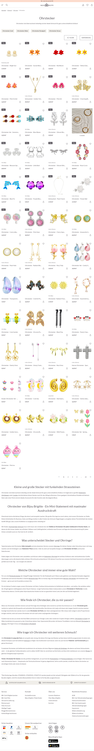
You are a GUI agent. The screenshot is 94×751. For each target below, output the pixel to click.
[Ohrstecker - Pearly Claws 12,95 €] (82, 323)
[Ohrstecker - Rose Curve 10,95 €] (82, 156)
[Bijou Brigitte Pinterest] (50, 731)
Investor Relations (54, 695)
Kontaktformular (30, 695)
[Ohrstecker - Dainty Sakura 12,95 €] (82, 389)
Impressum (75, 708)
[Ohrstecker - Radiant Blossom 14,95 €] (35, 256)
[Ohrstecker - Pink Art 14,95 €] (58, 90)
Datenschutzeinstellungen (80, 716)
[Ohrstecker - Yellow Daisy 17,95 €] (82, 56)
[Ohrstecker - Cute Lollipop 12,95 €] (11, 223)
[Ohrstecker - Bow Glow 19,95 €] (58, 356)
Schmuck (27, 640)
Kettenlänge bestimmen (9, 713)
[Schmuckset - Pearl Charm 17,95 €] (58, 190)
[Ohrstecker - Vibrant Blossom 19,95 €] (58, 123)
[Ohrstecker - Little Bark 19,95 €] (35, 156)
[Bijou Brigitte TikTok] (50, 727)
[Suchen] (6, 5)
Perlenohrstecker (14, 576)
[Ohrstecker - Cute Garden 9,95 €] (11, 323)
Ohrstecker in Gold (81, 618)
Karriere (51, 703)
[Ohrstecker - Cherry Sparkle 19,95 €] (58, 223)
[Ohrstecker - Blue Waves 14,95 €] (35, 123)
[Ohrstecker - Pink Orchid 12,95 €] (11, 90)
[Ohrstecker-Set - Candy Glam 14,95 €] (82, 256)
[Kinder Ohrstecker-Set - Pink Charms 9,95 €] (11, 389)
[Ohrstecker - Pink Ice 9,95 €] (11, 456)
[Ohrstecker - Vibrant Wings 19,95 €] (58, 156)
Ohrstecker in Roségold (28, 624)
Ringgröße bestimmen (8, 711)
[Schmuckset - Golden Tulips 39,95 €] (35, 90)
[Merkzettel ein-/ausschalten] (20, 44)
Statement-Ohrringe (50, 556)
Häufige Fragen (6, 708)
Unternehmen (52, 700)
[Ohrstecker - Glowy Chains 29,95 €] (35, 356)
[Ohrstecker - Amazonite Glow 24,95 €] (82, 223)
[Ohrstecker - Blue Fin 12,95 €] (11, 190)
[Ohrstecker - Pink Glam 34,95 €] (35, 223)
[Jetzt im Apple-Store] (53, 741)
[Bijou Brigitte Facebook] (62, 727)
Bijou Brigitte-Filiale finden (33, 698)
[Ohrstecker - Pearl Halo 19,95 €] (11, 256)
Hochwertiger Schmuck (16, 527)
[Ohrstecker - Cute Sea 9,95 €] (35, 389)
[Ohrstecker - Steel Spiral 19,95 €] (58, 389)
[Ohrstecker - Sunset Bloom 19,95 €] (35, 56)
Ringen (88, 651)
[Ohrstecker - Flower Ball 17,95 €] (82, 190)
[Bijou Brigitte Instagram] (56, 727)
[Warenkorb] (92, 5)
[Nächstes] (90, 477)
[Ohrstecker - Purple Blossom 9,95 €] (35, 190)
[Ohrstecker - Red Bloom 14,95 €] (58, 56)
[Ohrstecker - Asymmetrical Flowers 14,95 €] (82, 290)
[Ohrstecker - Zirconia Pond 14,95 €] (35, 323)
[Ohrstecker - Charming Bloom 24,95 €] (82, 90)
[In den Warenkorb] (20, 68)
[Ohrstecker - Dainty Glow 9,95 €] (11, 356)
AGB (73, 695)
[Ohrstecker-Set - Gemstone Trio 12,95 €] (11, 123)
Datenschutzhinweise (79, 700)
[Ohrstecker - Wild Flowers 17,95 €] (58, 423)
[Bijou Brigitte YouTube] (56, 731)
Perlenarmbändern (67, 659)
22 (86, 477)
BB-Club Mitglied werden (9, 695)
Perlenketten (54, 659)
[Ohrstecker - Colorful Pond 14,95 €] (35, 290)
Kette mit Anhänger (61, 648)
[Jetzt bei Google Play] (53, 745)
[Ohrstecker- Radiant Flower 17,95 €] (58, 290)
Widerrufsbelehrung (78, 711)
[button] (83, 5)
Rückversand (5, 703)
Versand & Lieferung (7, 700)
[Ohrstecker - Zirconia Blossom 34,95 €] (35, 423)
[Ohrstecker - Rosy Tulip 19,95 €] (58, 256)
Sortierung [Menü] (86, 37)
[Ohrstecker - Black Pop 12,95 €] (58, 323)
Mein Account (5, 705)
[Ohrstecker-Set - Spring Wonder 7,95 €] (82, 423)
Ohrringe (57, 546)
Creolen (15, 495)
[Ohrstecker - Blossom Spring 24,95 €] (11, 156)
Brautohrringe (33, 578)
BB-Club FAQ (5, 698)
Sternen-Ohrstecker (69, 578)
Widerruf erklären (77, 713)
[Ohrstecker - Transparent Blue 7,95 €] (11, 290)
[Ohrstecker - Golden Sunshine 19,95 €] (11, 423)
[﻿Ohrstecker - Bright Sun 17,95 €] (11, 56)
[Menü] (70, 37)
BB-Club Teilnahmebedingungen (82, 698)
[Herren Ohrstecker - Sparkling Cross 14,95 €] (82, 356)
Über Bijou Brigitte (54, 698)
